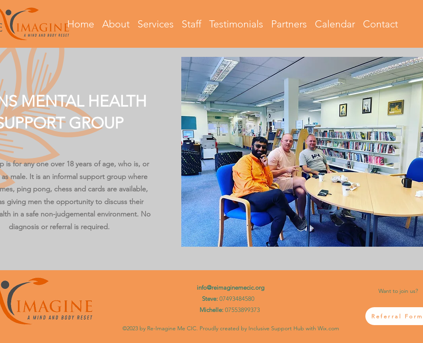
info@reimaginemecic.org (230, 287)
